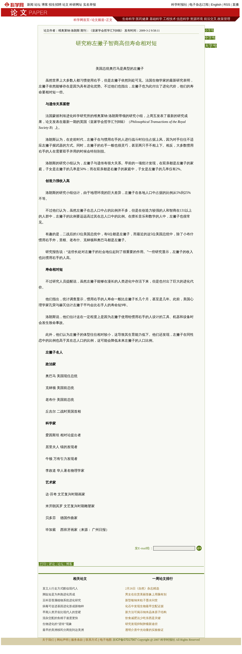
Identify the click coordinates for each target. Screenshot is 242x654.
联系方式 (91, 639)
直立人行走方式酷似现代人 (60, 588)
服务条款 (77, 639)
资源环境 (196, 19)
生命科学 (128, 19)
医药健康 (142, 19)
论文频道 (97, 20)
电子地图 (106, 639)
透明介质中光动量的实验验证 (144, 630)
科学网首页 (82, 20)
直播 (235, 4)
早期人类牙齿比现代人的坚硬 (62, 612)
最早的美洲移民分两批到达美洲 (63, 630)
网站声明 (63, 639)
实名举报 (89, 4)
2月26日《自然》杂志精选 (142, 588)
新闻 (30, 4)
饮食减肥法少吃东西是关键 (143, 618)
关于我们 (48, 639)
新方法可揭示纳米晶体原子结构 (145, 612)
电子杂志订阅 (199, 4)
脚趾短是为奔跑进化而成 (59, 594)
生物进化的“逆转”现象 (57, 624)
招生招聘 (55, 4)
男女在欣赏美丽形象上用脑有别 (145, 594)
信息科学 (183, 19)
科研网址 (75, 4)
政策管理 (223, 19)
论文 (65, 4)
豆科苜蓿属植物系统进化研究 (62, 600)
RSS (227, 4)
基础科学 (156, 19)
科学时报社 (179, 4)
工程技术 (169, 19)
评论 (52, 564)
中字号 (210, 38)
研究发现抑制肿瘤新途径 (141, 624)
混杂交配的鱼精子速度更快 (60, 618)
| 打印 (42, 564)
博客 (45, 4)
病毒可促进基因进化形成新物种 (63, 606)
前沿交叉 (210, 19)
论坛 (37, 4)
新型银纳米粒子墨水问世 (141, 600)
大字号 (211, 46)
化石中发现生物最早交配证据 (144, 606)
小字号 (209, 30)
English (216, 4)
